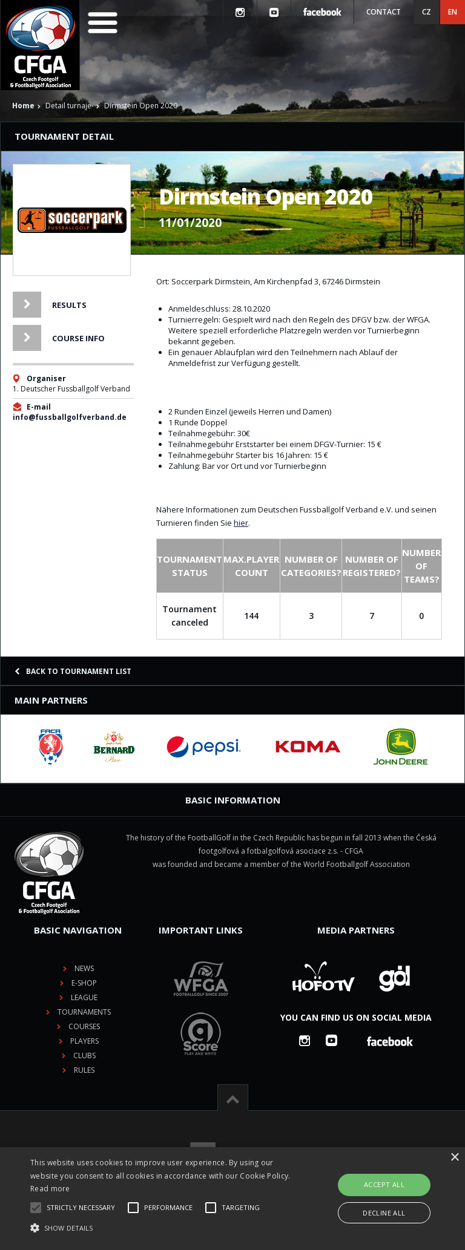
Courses (84, 1026)
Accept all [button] (384, 1184)
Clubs (84, 1055)
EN (452, 12)
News (84, 968)
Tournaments (84, 1012)
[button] (161, 1228)
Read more (50, 1188)
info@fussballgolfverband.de (70, 417)
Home (23, 105)
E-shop (84, 983)
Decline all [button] (384, 1212)
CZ (426, 12)
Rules (84, 1070)
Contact (383, 12)
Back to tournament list (73, 671)
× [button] (454, 1157)
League (84, 997)
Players (84, 1041)
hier (241, 522)
